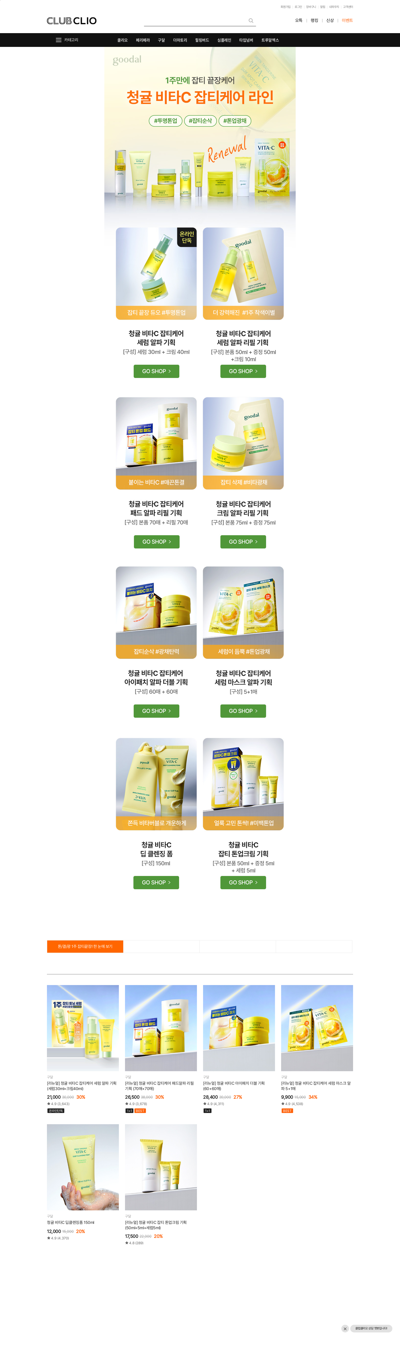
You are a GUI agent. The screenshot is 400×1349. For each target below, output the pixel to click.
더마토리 (180, 40)
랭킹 (314, 20)
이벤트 (347, 20)
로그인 (298, 7)
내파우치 (334, 7)
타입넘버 (246, 40)
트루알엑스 (270, 40)
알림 (322, 7)
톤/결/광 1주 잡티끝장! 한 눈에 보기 (85, 946)
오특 (299, 20)
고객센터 (348, 7)
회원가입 (286, 7)
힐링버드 (202, 40)
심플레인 (224, 40)
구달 (161, 40)
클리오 (122, 40)
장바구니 (311, 7)
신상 (330, 20)
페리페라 (143, 40)
